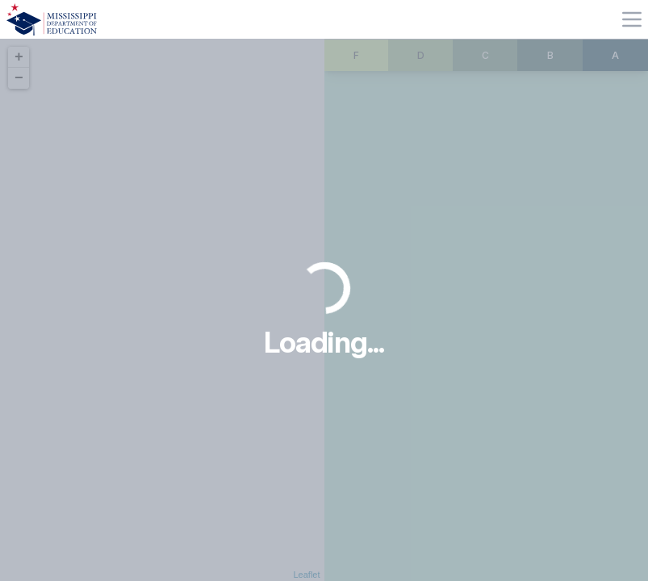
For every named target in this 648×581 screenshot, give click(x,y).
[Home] (51, 19)
